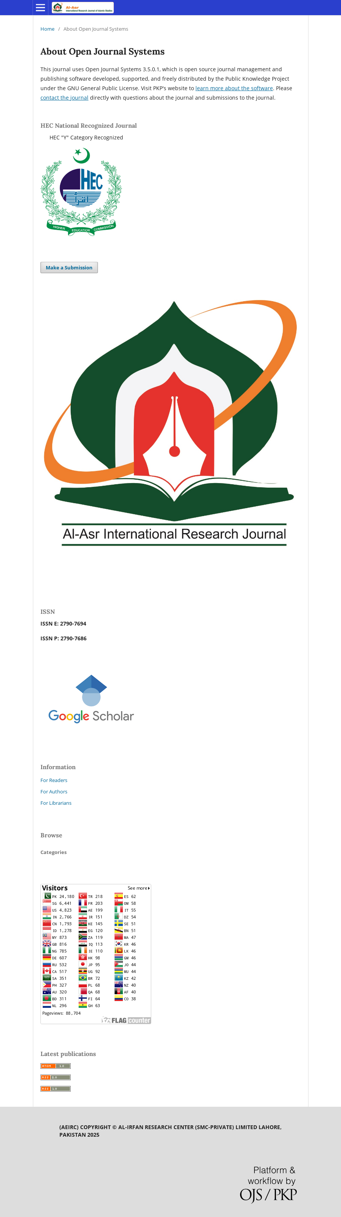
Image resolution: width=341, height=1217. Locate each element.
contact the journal (64, 97)
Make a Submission (69, 267)
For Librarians (55, 802)
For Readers (53, 780)
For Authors (53, 791)
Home (47, 28)
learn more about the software (234, 88)
